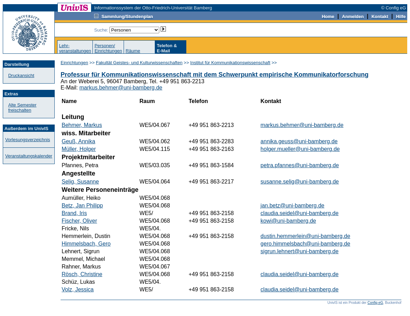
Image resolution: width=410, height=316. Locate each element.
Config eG (375, 303)
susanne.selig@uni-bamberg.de (299, 182)
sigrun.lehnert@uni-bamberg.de (299, 251)
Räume (133, 50)
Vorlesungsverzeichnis (27, 139)
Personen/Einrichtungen (108, 48)
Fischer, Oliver (79, 221)
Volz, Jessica (77, 289)
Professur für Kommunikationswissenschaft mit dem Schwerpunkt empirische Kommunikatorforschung (214, 74)
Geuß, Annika (78, 141)
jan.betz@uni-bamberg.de (292, 205)
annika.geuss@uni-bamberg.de (299, 141)
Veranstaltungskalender (28, 156)
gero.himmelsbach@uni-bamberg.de (305, 244)
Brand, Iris (74, 213)
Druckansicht (21, 75)
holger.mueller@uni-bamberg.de (300, 149)
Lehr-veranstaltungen (75, 48)
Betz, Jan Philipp (82, 205)
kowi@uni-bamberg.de (288, 221)
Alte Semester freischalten (22, 107)
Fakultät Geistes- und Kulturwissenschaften (139, 62)
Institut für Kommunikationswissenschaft (230, 62)
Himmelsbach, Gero (86, 244)
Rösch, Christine (82, 274)
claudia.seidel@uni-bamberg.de (299, 213)
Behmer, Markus (82, 125)
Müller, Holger (79, 149)
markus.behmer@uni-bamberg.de (120, 88)
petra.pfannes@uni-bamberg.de (299, 165)
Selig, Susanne (80, 182)
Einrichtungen (74, 62)
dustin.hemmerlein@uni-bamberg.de (305, 236)
